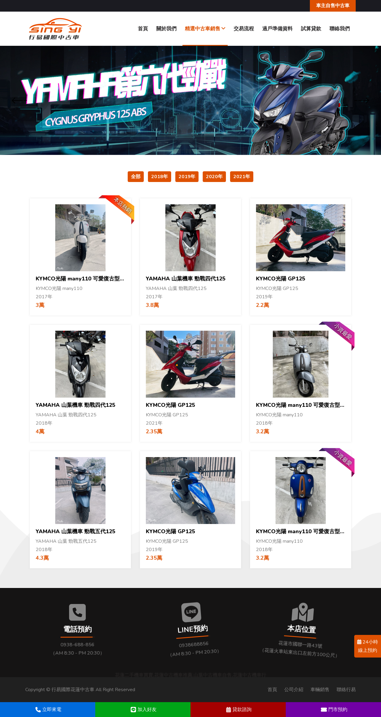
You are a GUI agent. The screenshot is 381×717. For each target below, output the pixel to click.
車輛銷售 (320, 689)
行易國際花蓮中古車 (72, 689)
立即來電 (47, 709)
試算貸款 (311, 28)
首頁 (143, 28)
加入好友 (143, 709)
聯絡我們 (340, 28)
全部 (135, 176)
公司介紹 (293, 689)
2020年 (214, 176)
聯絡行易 (346, 689)
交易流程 (244, 28)
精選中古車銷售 (205, 28)
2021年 (241, 176)
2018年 (159, 176)
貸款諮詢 (238, 709)
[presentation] (19, 101)
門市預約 (333, 709)
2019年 (187, 176)
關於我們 (166, 28)
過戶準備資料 (277, 28)
